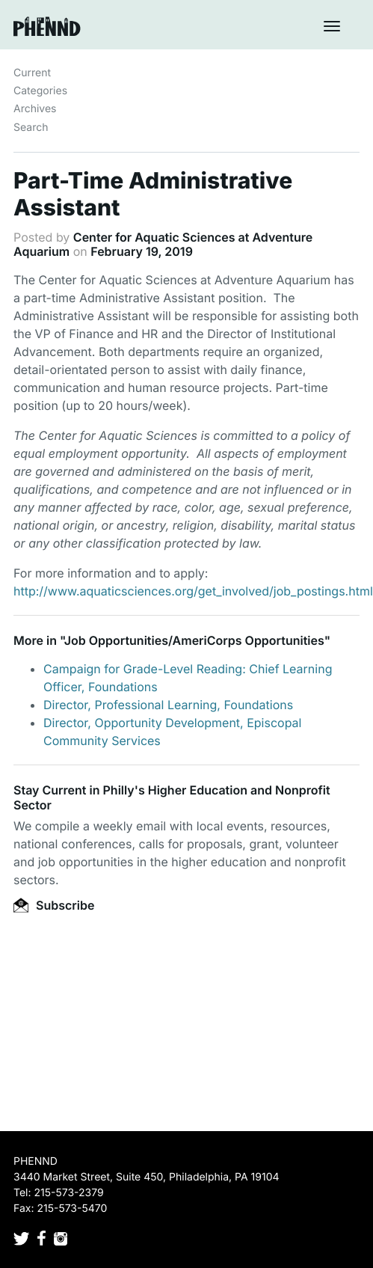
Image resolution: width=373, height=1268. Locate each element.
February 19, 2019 (141, 251)
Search (30, 127)
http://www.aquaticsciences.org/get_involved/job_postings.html (193, 591)
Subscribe (53, 905)
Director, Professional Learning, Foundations (168, 704)
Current (32, 73)
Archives (35, 108)
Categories (40, 91)
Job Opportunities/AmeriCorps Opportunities (194, 640)
